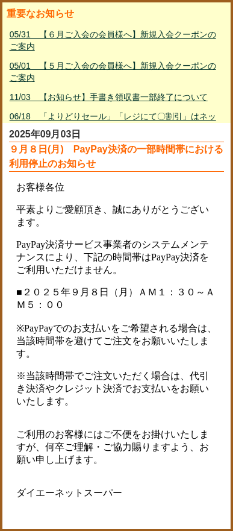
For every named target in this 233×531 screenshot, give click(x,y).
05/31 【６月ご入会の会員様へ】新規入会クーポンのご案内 (113, 40)
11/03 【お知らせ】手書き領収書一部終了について (109, 97)
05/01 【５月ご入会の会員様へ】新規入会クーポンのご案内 (113, 72)
